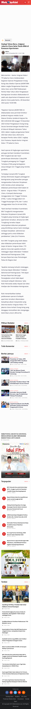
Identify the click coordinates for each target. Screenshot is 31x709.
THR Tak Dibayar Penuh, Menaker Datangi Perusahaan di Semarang (20, 372)
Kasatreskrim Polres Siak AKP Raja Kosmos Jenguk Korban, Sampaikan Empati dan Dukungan (14, 631)
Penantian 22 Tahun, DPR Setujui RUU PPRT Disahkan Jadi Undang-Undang (18, 360)
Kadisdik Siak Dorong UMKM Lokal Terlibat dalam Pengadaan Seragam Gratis (14, 639)
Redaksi (17, 696)
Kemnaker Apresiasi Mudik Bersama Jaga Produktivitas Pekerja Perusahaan (19, 394)
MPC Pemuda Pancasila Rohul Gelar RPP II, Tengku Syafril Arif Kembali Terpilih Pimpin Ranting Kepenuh (14, 656)
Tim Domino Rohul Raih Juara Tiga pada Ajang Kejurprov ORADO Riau (14, 665)
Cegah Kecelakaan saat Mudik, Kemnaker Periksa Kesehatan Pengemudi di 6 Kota (19, 405)
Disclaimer (21, 699)
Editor (7, 51)
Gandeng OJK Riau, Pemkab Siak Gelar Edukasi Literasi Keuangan (14, 606)
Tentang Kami (9, 696)
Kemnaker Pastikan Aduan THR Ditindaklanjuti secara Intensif (19, 382)
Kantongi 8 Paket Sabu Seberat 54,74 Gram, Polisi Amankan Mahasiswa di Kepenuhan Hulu (15, 673)
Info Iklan (24, 696)
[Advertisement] (15, 22)
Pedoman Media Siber (9, 699)
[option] (8, 334)
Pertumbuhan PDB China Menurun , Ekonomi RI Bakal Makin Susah (21, 337)
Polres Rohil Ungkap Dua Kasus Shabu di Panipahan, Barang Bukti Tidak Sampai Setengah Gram (13, 613)
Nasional (7, 40)
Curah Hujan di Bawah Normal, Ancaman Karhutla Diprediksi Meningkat (8, 337)
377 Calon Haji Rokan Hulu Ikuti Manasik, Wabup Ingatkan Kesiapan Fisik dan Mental (14, 680)
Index (27, 323)
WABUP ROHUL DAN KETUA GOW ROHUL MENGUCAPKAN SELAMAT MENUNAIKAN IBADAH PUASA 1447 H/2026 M (13, 436)
